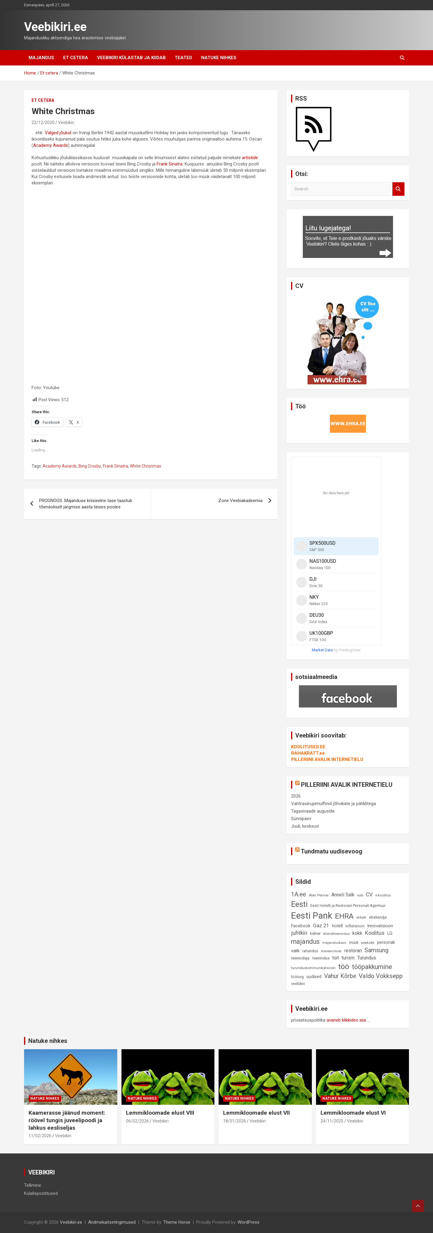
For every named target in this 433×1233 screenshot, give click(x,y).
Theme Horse (176, 1222)
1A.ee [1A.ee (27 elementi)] (298, 894)
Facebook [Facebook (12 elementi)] (300, 926)
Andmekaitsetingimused (112, 1222)
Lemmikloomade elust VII (256, 1112)
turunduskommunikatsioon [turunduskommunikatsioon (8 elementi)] (313, 968)
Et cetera (75, 57)
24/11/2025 (332, 1121)
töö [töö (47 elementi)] (343, 966)
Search (398, 189)
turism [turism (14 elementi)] (348, 958)
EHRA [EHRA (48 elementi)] (344, 916)
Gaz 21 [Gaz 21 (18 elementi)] (321, 925)
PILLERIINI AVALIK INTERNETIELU (327, 759)
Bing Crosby (89, 466)
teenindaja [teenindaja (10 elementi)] (300, 958)
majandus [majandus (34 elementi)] (305, 941)
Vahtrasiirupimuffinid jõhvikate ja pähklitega (333, 803)
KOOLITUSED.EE (308, 747)
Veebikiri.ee (55, 27)
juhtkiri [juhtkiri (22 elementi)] (299, 933)
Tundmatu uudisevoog (331, 851)
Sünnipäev (301, 818)
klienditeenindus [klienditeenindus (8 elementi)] (336, 934)
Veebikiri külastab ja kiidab (131, 57)
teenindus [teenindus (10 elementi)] (321, 958)
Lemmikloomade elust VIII (160, 1112)
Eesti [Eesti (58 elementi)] (299, 904)
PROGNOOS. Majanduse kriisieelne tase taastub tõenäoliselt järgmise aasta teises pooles (85, 504)
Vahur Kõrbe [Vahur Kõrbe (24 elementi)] (340, 976)
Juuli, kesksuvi (305, 826)
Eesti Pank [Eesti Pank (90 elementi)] (311, 915)
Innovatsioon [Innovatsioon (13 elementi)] (380, 926)
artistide (250, 157)
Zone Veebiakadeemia (240, 500)
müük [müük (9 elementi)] (353, 942)
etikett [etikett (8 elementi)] (361, 917)
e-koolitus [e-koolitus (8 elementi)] (383, 895)
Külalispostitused (41, 1193)
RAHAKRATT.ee (308, 753)
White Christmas (145, 466)
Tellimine (32, 1185)
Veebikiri (66, 122)
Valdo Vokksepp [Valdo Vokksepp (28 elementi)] (381, 976)
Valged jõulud (58, 132)
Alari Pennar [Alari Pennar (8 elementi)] (319, 895)
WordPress (248, 1222)
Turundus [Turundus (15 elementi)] (366, 958)
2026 (296, 796)
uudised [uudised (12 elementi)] (313, 976)
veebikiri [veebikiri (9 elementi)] (298, 983)
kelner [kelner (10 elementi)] (315, 933)
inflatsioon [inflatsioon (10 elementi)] (354, 926)
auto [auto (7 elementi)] (360, 895)
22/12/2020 (43, 122)
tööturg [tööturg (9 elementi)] (297, 976)
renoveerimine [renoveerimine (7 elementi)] (331, 951)
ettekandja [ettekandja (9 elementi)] (378, 917)
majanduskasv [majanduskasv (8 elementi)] (334, 943)
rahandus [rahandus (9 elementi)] (310, 951)
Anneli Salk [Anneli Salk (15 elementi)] (343, 895)
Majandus (41, 57)
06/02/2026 (137, 1121)
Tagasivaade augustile (313, 811)
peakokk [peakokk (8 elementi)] (367, 943)
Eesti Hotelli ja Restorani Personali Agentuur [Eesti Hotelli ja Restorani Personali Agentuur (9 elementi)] (347, 905)
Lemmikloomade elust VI (353, 1112)
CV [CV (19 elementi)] (369, 895)
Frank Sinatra (170, 164)
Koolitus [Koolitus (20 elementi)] (375, 933)
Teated (183, 57)
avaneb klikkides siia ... (348, 1020)
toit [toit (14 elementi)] (335, 958)
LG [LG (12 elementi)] (389, 933)
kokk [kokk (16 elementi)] (357, 933)
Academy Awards (50, 145)
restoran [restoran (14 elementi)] (353, 950)
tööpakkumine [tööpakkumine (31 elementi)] (372, 967)
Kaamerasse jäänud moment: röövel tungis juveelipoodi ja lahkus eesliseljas (67, 1120)
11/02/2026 (40, 1135)
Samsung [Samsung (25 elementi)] (376, 950)
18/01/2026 (234, 1121)
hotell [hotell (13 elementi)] (337, 926)
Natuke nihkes (218, 57)
